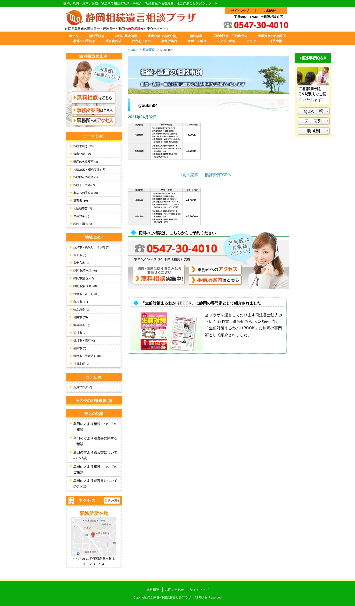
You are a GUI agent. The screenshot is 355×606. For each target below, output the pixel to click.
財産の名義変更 (85, 161)
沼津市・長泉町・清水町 (91, 247)
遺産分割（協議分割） (163, 36)
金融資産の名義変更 (272, 36)
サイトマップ (199, 589)
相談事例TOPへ (218, 175)
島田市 (80, 317)
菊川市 (79, 332)
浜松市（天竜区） (87, 356)
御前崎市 (81, 325)
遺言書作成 (113, 41)
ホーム (73, 36)
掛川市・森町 (84, 340)
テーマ (94, 136)
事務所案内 (169, 41)
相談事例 (149, 50)
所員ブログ (82, 387)
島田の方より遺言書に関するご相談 (95, 441)
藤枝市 (80, 301)
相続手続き (97, 36)
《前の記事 (188, 175)
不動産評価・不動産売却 (230, 36)
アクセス (252, 41)
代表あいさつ (141, 41)
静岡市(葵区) (83, 278)
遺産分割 (82, 154)
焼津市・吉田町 (86, 294)
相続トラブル (84, 185)
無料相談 (152, 589)
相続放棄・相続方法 (89, 169)
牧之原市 (81, 309)
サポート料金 (197, 41)
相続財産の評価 (85, 177)
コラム (94, 377)
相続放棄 (196, 36)
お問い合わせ (174, 589)
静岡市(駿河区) (85, 286)
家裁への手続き (84, 41)
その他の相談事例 (94, 401)
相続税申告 (82, 208)
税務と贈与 (82, 224)
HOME (133, 50)
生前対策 (81, 216)
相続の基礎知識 (126, 36)
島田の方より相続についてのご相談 (95, 426)
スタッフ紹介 (226, 41)
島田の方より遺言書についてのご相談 (95, 455)
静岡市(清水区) (85, 270)
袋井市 (79, 348)
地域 (94, 237)
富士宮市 (81, 263)
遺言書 (80, 200)
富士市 (79, 255)
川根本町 (81, 363)
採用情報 (275, 41)
